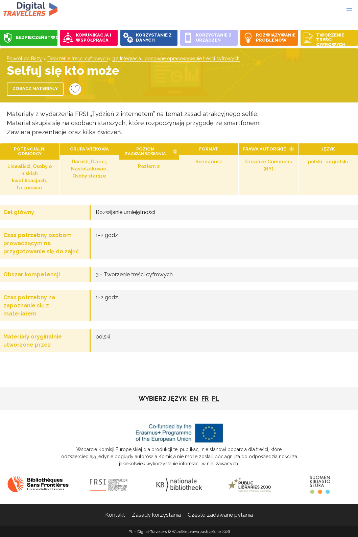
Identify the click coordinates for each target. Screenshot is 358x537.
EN (194, 398)
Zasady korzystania (156, 515)
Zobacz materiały (35, 88)
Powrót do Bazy (24, 58)
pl (215, 398)
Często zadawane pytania (220, 515)
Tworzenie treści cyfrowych (77, 58)
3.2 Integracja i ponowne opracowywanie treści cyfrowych (176, 58)
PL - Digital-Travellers (30, 9)
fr (205, 398)
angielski (337, 161)
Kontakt (115, 515)
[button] (349, 9)
